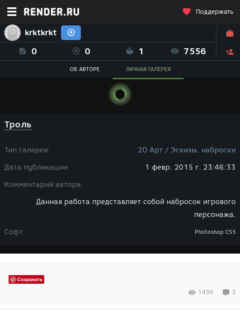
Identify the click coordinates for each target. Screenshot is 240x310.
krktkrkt (41, 32)
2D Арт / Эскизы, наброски (187, 150)
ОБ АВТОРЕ (85, 69)
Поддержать (208, 12)
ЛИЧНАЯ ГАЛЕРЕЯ (148, 69)
